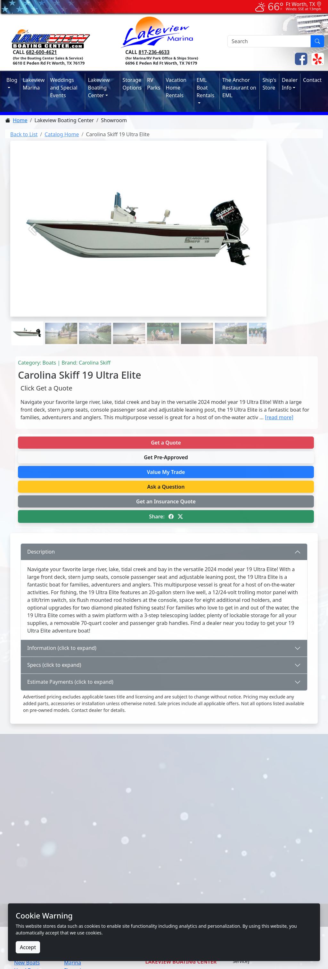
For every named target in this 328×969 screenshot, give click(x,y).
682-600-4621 (41, 52)
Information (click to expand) (61, 647)
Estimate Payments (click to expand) (70, 681)
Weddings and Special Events (63, 87)
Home (20, 120)
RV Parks (153, 83)
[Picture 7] (265, 322)
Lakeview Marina (34, 83)
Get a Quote (166, 442)
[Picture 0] (27, 322)
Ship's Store (269, 83)
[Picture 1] (61, 322)
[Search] (269, 41)
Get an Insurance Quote (166, 501)
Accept (28, 947)
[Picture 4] (163, 322)
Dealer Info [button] (290, 83)
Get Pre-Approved (166, 457)
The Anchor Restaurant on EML (239, 87)
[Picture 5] (197, 322)
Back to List (23, 134)
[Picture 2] (95, 322)
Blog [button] (11, 79)
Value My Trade (166, 472)
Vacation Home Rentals (176, 87)
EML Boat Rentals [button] (205, 87)
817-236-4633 (154, 52)
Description (41, 551)
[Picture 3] (129, 322)
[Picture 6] (231, 322)
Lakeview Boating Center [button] (99, 87)
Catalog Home (62, 134)
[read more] (279, 417)
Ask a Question (166, 486)
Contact (312, 79)
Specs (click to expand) (54, 664)
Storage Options (132, 83)
